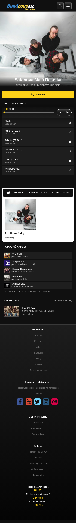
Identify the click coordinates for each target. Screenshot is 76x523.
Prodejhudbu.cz (38, 428)
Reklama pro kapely (63, 300)
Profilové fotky (14, 233)
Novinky (18, 192)
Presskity (38, 422)
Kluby (38, 358)
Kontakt (38, 458)
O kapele (32, 192)
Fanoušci (38, 353)
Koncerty (38, 341)
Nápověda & (38, 452)
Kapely (38, 335)
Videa (66, 192)
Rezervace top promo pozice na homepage (38, 388)
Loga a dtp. (38, 475)
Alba (44, 192)
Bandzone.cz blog (38, 370)
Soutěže (38, 364)
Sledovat (38, 94)
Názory (55, 192)
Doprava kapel (38, 434)
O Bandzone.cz (38, 469)
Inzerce (38, 394)
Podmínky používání (38, 463)
